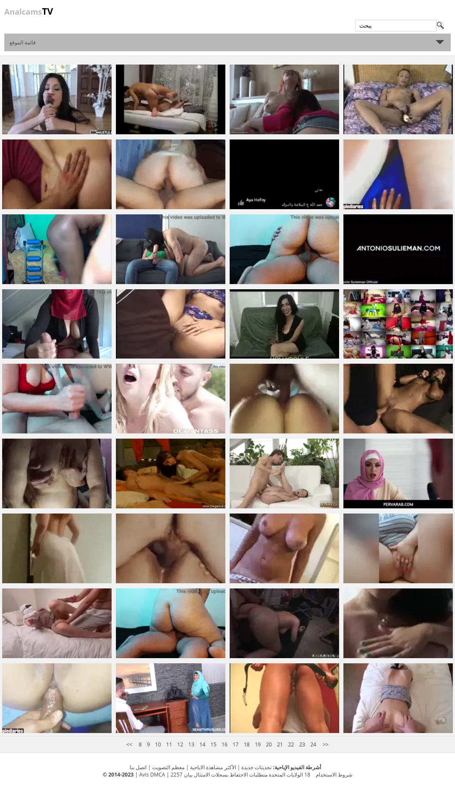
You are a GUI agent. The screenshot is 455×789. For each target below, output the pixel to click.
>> (325, 744)
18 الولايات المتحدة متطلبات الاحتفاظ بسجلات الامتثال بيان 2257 (240, 774)
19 (258, 744)
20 (269, 744)
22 (291, 744)
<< (130, 744)
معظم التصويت (168, 767)
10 (158, 744)
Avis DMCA (152, 774)
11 (169, 744)
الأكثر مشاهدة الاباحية (213, 767)
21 (280, 744)
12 (180, 744)
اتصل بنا (138, 767)
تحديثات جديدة (256, 767)
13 (191, 744)
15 (214, 744)
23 (302, 744)
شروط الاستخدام (334, 774)
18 (247, 744)
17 (236, 744)
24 (313, 744)
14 (202, 744)
